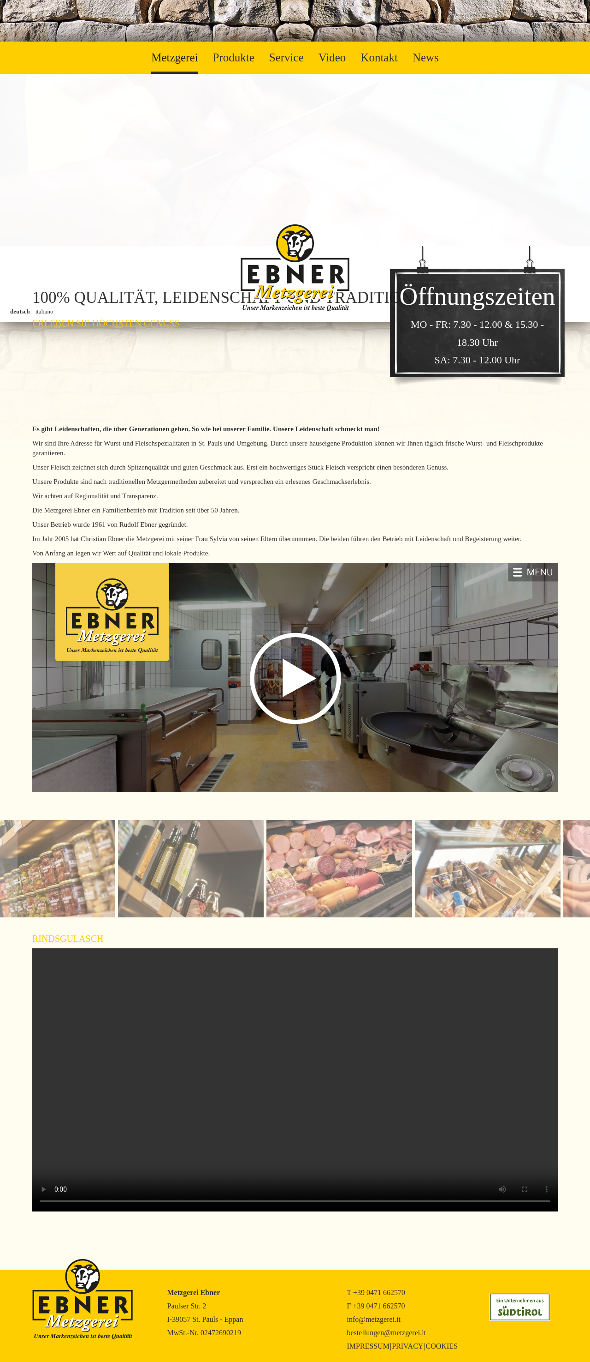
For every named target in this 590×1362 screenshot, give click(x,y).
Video (332, 57)
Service (286, 57)
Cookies (442, 1346)
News (426, 57)
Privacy (407, 1346)
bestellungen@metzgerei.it (386, 1333)
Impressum (368, 1346)
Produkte (233, 57)
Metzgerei (174, 57)
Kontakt (379, 57)
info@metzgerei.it (374, 1319)
